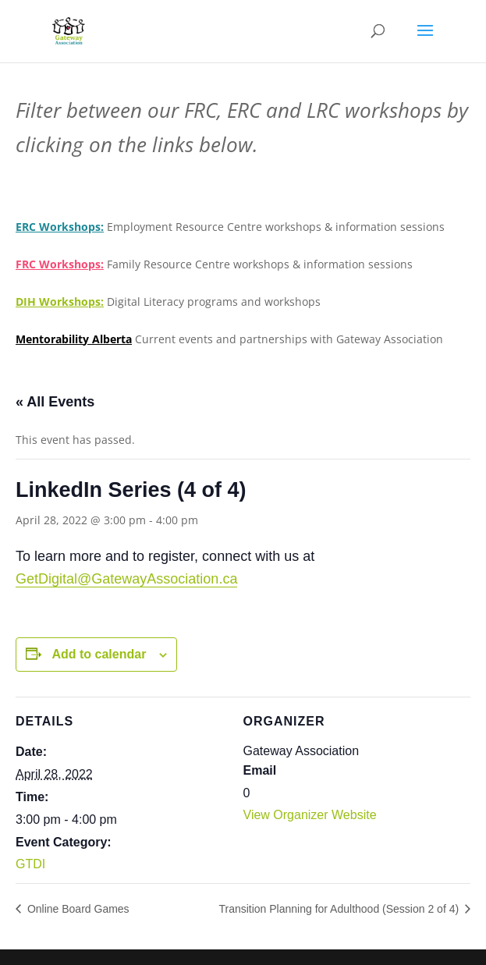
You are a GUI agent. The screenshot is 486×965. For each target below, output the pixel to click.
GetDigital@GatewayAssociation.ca (126, 579)
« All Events (55, 402)
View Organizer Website (310, 814)
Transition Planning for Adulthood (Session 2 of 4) (340, 909)
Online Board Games (76, 909)
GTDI (30, 864)
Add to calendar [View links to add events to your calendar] (98, 654)
